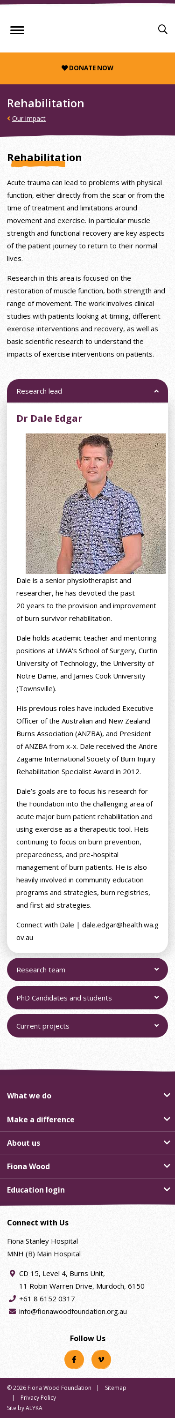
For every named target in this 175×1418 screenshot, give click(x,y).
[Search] (162, 29)
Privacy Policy (38, 1398)
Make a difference (41, 1119)
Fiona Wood (28, 1166)
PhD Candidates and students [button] (64, 1001)
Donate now (87, 68)
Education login (36, 1190)
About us (23, 1143)
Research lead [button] (39, 394)
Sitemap (115, 1388)
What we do (29, 1095)
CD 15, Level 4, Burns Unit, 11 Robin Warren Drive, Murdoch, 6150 (82, 1279)
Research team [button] (40, 973)
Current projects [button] (43, 1029)
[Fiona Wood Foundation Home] (87, 27)
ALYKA (34, 1408)
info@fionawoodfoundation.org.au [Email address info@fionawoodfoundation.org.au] (73, 1311)
